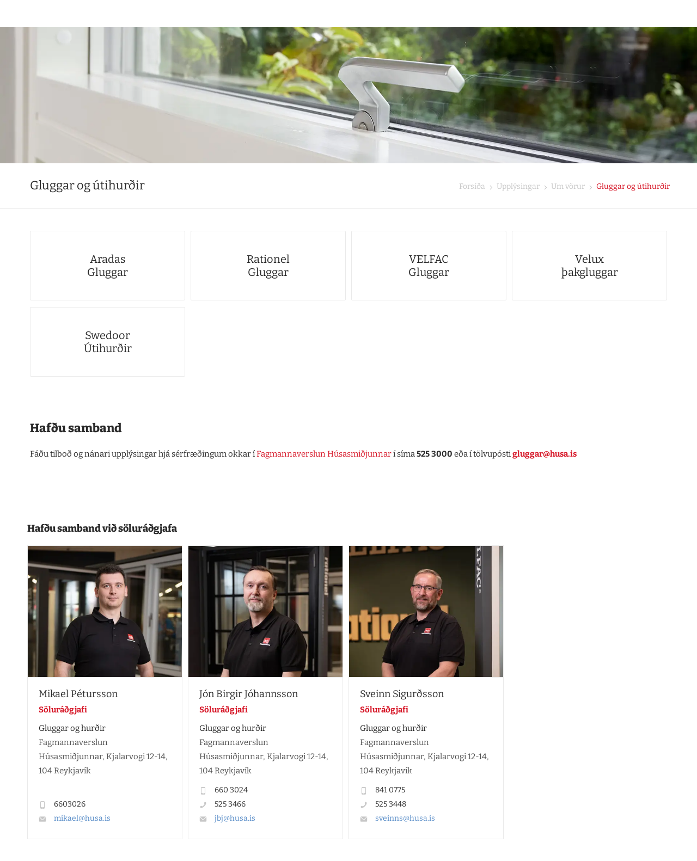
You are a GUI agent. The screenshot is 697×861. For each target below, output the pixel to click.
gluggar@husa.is (544, 454)
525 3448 (390, 804)
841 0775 (390, 790)
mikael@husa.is (82, 818)
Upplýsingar (517, 186)
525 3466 (230, 804)
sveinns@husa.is (405, 818)
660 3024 (231, 790)
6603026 (69, 804)
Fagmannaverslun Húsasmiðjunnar (324, 454)
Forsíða (472, 186)
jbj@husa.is (235, 818)
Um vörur (567, 186)
